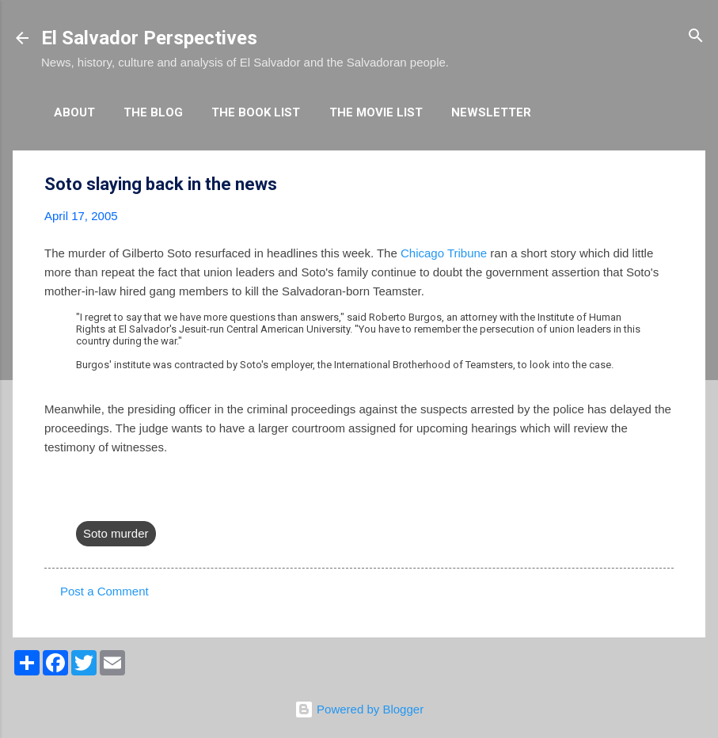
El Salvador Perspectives (149, 38)
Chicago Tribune (444, 253)
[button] (664, 185)
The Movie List (376, 112)
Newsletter (491, 112)
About (74, 112)
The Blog (153, 112)
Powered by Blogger (359, 709)
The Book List (255, 112)
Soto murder (116, 533)
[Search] (695, 37)
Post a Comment (104, 591)
